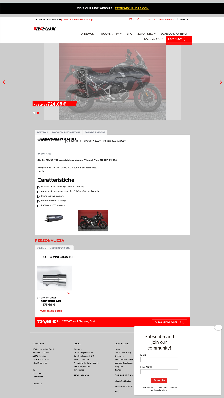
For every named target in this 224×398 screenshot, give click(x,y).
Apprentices (38, 376)
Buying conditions (81, 359)
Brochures (119, 356)
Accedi (151, 19)
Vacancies (37, 373)
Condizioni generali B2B (84, 356)
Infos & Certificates (123, 381)
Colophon (78, 349)
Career (35, 370)
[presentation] (3, 82)
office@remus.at (40, 363)
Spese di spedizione (82, 366)
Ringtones (119, 370)
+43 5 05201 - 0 (42, 359)
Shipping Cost (87, 321)
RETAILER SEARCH (125, 386)
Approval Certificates (124, 363)
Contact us (37, 383)
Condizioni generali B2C (84, 352)
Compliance (79, 370)
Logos (117, 349)
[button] (34, 113)
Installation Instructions (125, 359)
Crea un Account (167, 19)
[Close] (218, 328)
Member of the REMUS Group (77, 19)
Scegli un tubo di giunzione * (54, 248)
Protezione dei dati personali (86, 363)
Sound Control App (123, 352)
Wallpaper (119, 366)
